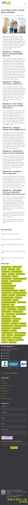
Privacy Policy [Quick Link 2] (4, 383)
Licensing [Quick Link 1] (3, 380)
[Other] (20, 502)
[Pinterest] (25, 499)
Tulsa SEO (3, 373)
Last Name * (4, 412)
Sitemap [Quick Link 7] (3, 396)
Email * (3, 418)
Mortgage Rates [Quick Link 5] (5, 391)
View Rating (6, 368)
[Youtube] (14, 499)
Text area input (4, 429)
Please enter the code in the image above (11, 441)
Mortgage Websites (11, 495)
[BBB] (22, 499)
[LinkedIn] (17, 499)
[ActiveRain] (26, 502)
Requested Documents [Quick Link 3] (6, 385)
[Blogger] (19, 499)
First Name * (4, 406)
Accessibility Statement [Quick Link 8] (6, 398)
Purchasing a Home (19, 15)
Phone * (3, 423)
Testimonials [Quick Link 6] (4, 393)
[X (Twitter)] (11, 499)
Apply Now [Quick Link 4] (3, 388)
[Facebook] (8, 499)
